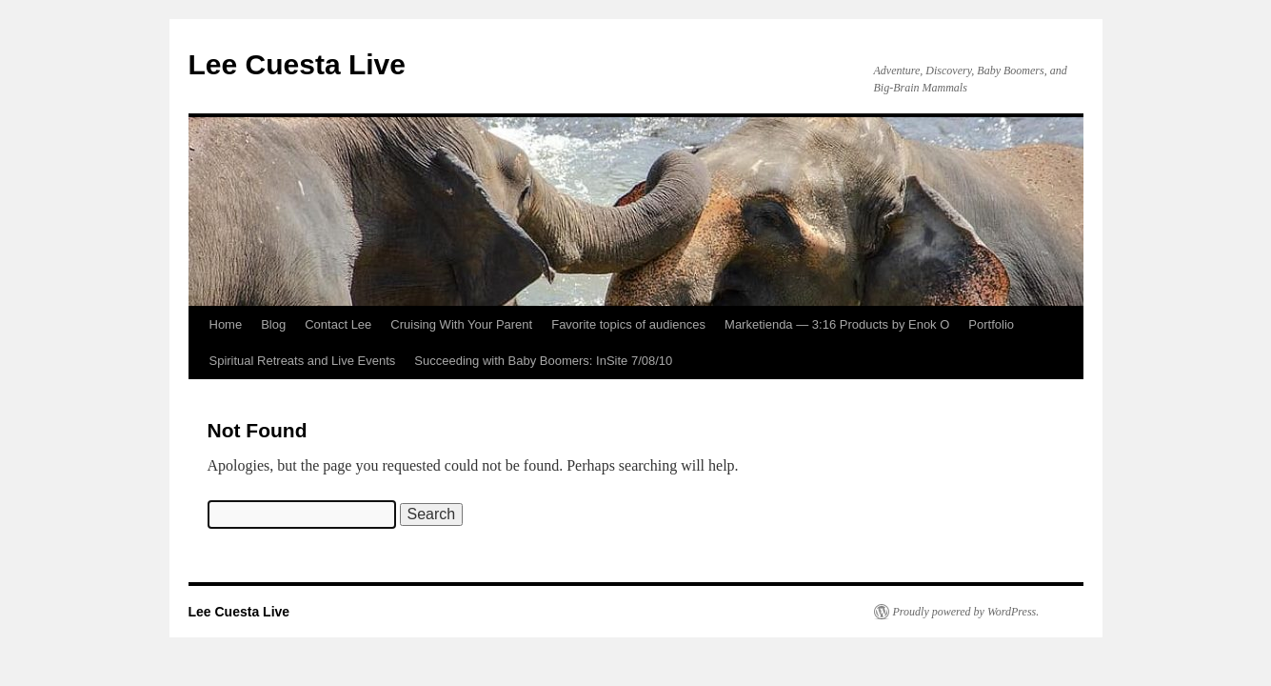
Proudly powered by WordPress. (966, 611)
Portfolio (991, 324)
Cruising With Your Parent (461, 324)
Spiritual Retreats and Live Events (302, 360)
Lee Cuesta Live (297, 64)
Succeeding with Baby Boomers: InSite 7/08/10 (543, 360)
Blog (273, 324)
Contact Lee (338, 324)
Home (226, 324)
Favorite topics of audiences (628, 324)
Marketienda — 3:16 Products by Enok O (837, 324)
